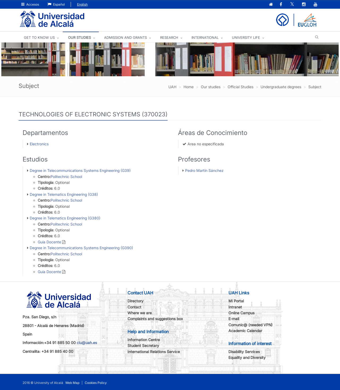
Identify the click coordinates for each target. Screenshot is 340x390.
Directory (135, 301)
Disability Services (244, 351)
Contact (134, 307)
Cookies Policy (96, 383)
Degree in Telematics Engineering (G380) (65, 218)
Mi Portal (236, 301)
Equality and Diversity (247, 357)
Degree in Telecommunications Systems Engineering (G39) (80, 170)
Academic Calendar (245, 330)
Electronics (39, 144)
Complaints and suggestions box (155, 318)
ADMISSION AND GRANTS (125, 37)
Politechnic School (66, 176)
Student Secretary (143, 345)
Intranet (235, 307)
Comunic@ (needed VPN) (250, 325)
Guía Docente (49, 242)
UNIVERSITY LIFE (246, 37)
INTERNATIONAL (205, 37)
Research (169, 37)
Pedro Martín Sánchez (204, 170)
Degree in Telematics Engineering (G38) (64, 194)
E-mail (233, 318)
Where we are (140, 313)
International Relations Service (154, 351)
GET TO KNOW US (39, 37)
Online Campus (241, 313)
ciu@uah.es (87, 342)
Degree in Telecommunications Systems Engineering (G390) (81, 247)
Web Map (72, 383)
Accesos (30, 4)
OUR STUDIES (79, 37)
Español (56, 4)
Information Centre (144, 339)
